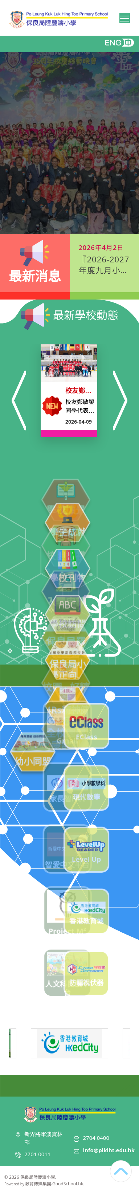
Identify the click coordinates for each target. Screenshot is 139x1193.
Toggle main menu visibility (125, 17)
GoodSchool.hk (67, 1184)
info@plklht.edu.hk (109, 1150)
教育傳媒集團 (38, 1184)
